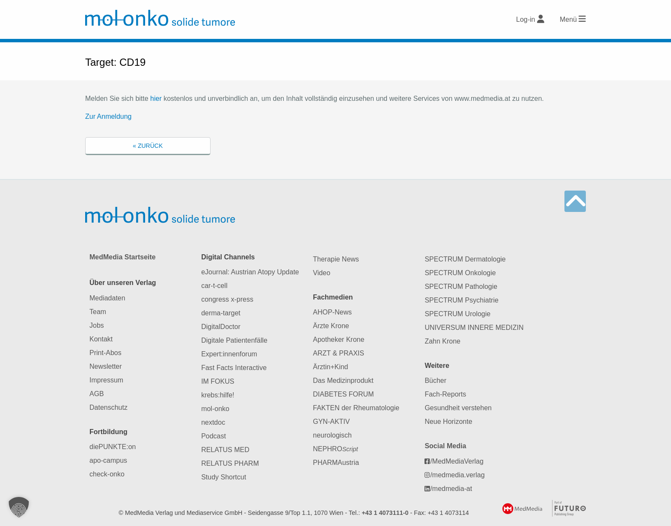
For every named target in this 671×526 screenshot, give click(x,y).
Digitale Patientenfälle (234, 340)
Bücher (435, 380)
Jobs (96, 325)
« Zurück (148, 145)
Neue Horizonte (448, 421)
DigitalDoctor (220, 326)
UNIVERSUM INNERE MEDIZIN (474, 327)
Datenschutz (108, 407)
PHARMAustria (336, 462)
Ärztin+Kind (330, 366)
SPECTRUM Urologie (457, 313)
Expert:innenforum (229, 354)
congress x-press (227, 299)
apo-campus (108, 460)
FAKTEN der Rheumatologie (356, 407)
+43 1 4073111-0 (385, 512)
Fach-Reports (445, 394)
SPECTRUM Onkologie (460, 272)
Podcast (213, 436)
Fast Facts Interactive (234, 367)
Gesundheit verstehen (458, 407)
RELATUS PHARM (230, 463)
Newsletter (105, 366)
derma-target (220, 313)
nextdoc (213, 422)
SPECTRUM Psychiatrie (461, 300)
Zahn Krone (442, 341)
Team (97, 311)
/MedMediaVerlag (454, 461)
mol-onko (215, 408)
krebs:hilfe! (217, 395)
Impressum (106, 380)
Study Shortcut (223, 477)
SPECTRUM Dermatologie (465, 259)
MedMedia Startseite (122, 257)
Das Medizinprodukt (343, 380)
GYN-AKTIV (331, 421)
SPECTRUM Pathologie (461, 286)
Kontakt (101, 339)
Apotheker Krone (338, 339)
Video (321, 272)
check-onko (107, 474)
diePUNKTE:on (112, 446)
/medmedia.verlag (454, 475)
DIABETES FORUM (343, 394)
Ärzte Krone (331, 325)
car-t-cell (214, 285)
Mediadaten (107, 298)
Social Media (445, 446)
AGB (96, 393)
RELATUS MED (225, 449)
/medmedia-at (448, 488)
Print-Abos (105, 352)
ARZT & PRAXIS (338, 353)
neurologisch (332, 435)
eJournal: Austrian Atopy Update (250, 272)
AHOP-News (332, 312)
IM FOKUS (217, 381)
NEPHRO (335, 449)
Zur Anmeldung (108, 116)
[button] (19, 507)
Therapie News (336, 259)
